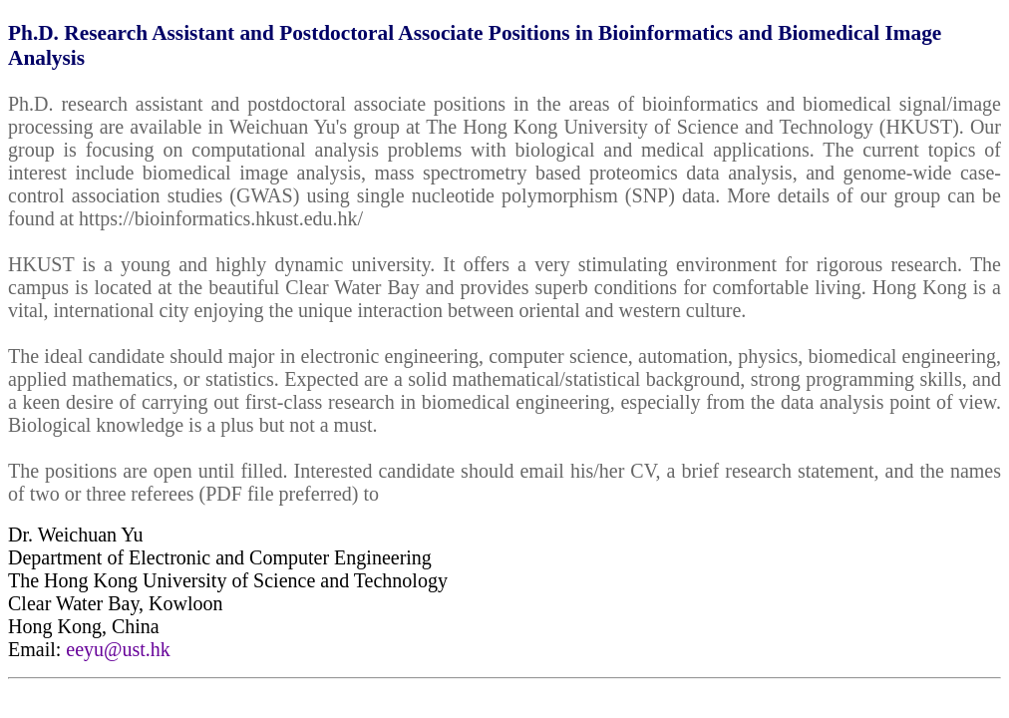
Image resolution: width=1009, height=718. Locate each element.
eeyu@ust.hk (118, 649)
